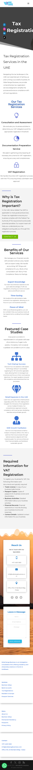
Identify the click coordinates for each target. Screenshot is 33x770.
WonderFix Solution (22, 765)
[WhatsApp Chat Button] (4, 765)
